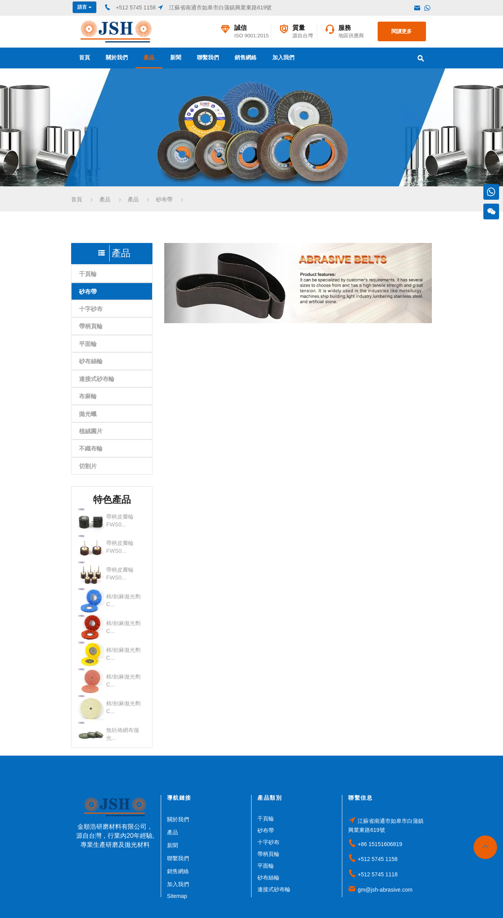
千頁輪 (88, 273)
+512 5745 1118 (378, 874)
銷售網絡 (246, 57)
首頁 (84, 57)
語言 (84, 7)
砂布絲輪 (91, 361)
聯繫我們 (208, 57)
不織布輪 (91, 448)
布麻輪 (88, 396)
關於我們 (117, 57)
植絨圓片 (91, 431)
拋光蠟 (88, 413)
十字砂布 (91, 308)
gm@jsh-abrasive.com (385, 890)
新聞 (175, 57)
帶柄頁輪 (91, 326)
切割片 (88, 466)
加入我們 (283, 57)
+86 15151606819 (380, 844)
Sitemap (177, 896)
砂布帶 (164, 199)
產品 (148, 57)
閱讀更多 (401, 31)
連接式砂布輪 (96, 378)
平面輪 (88, 343)
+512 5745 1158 (378, 859)
